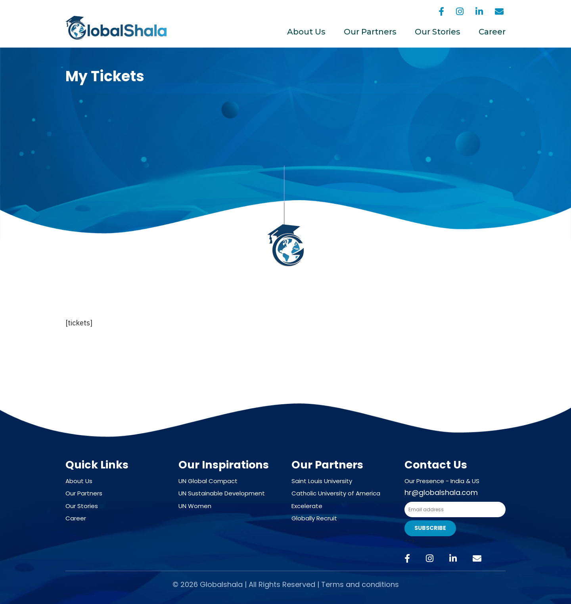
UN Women (194, 506)
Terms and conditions (360, 584)
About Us (306, 31)
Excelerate (306, 506)
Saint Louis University (321, 481)
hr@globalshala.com (441, 492)
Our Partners (370, 31)
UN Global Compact (208, 481)
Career (492, 31)
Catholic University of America (335, 493)
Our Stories (437, 31)
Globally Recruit (314, 518)
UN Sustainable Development (221, 493)
